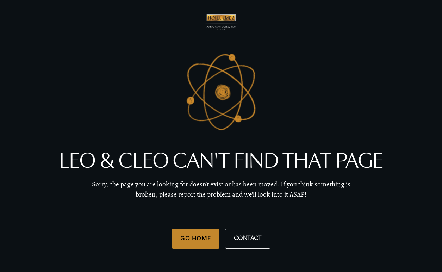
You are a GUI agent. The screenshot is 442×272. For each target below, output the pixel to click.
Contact (248, 238)
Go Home (195, 238)
